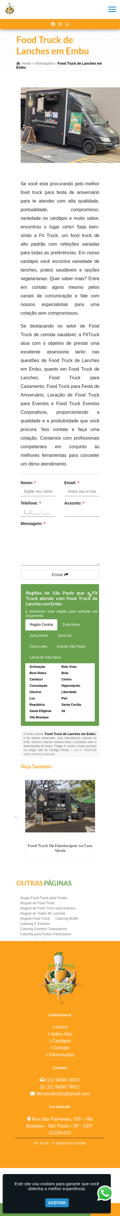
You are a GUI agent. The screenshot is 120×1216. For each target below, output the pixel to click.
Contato (61, 1047)
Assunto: (74, 503)
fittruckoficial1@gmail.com (63, 1093)
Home (61, 1027)
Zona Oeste (39, 636)
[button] (112, 9)
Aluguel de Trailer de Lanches (43, 913)
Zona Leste (38, 646)
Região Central (41, 625)
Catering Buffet (66, 919)
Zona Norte (71, 625)
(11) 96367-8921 (63, 1080)
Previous (16, 816)
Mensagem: (33, 523)
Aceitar (57, 1202)
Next (90, 816)
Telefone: (31, 503)
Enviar (60, 574)
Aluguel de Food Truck (37, 903)
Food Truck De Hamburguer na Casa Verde (60, 848)
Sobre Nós (62, 1034)
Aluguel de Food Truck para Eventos (48, 908)
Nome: (28, 482)
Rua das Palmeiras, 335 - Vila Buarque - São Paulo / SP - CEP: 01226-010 (60, 1126)
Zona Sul (64, 636)
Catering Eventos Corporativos (43, 929)
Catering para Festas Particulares (45, 934)
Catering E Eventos (35, 924)
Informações (61, 1054)
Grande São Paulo (71, 646)
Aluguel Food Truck (35, 919)
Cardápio (61, 1040)
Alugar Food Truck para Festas (43, 898)
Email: (71, 482)
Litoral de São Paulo (45, 657)
